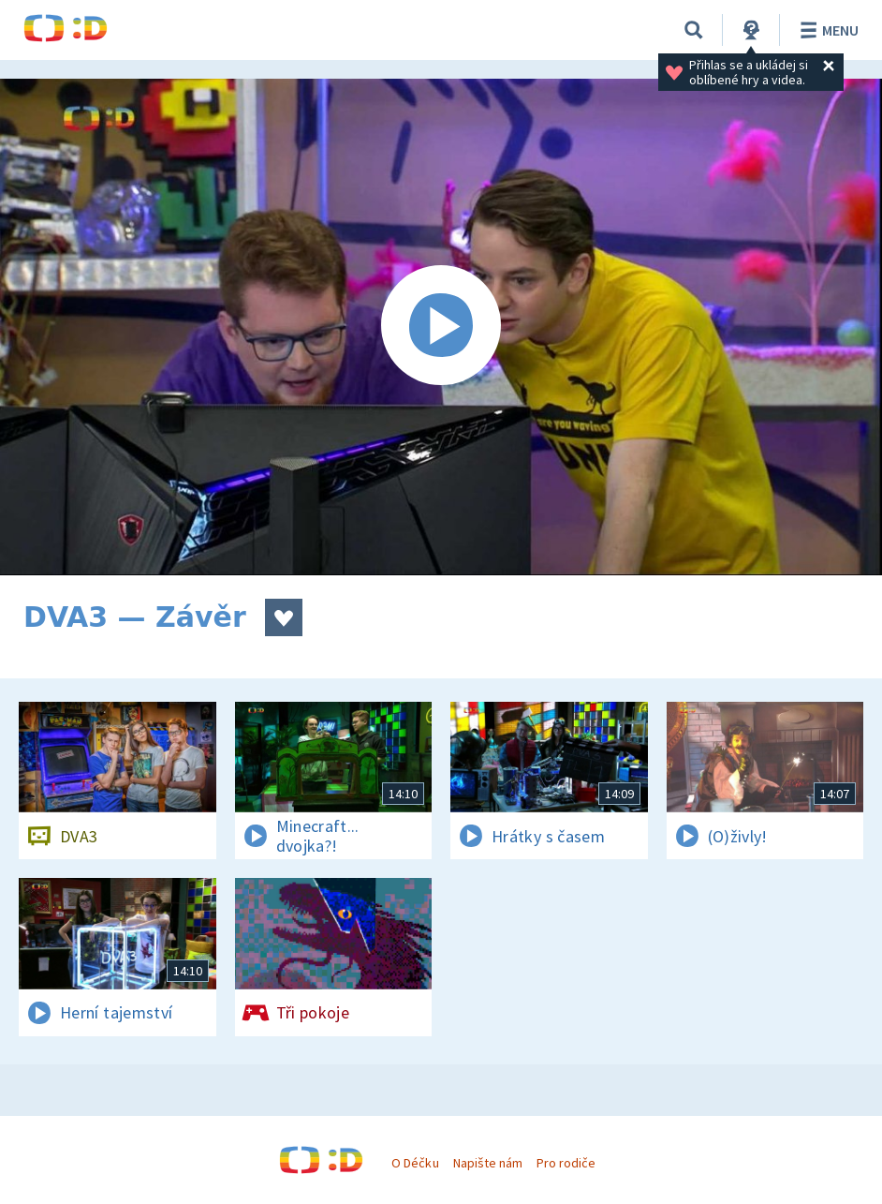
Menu (826, 30)
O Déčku (414, 1162)
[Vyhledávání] (694, 30)
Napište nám (487, 1162)
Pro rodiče (566, 1162)
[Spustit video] (441, 327)
